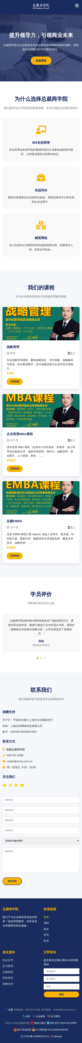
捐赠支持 (7, 983)
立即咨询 (14, 381)
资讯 (46, 934)
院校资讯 (7, 977)
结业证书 (7, 960)
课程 (46, 923)
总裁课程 (7, 972)
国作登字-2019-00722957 (63, 1023)
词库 (28, 1016)
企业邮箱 (40, 1016)
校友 (46, 929)
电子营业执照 (24, 1029)
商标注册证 (40, 1023)
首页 (46, 917)
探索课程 (41, 60)
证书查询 (7, 966)
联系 (46, 940)
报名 (61, 994)
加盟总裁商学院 (13, 749)
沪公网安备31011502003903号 (52, 1029)
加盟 (10, 1009)
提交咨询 (12, 881)
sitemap (57, 1036)
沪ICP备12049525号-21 (36, 1036)
